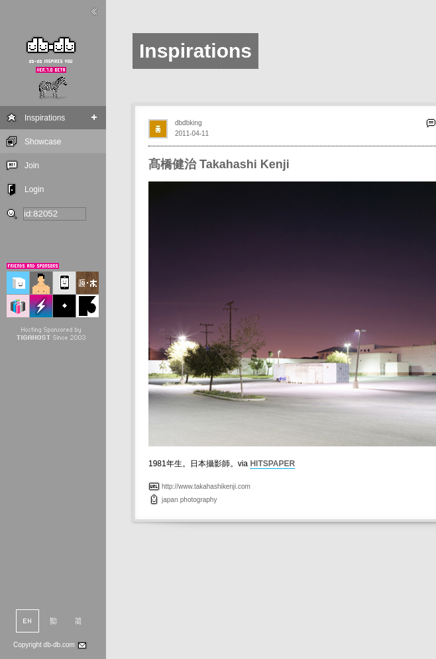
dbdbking (188, 123)
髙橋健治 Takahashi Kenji (219, 164)
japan (170, 499)
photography (198, 499)
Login (34, 189)
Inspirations (45, 118)
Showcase (43, 141)
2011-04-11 (192, 133)
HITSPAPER (272, 463)
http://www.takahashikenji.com (206, 486)
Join (32, 165)
